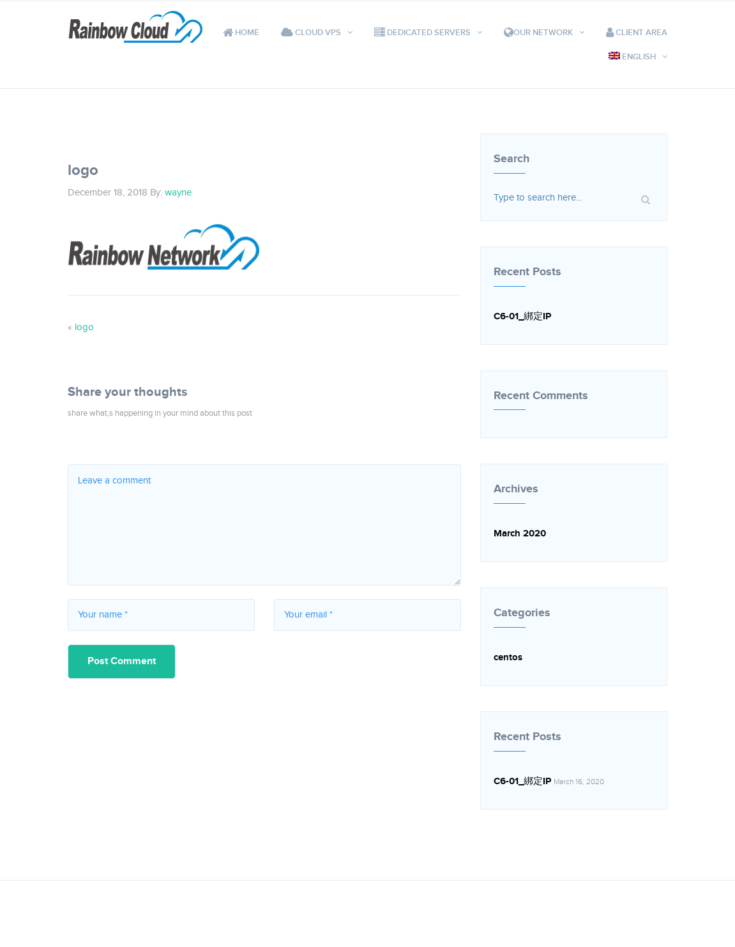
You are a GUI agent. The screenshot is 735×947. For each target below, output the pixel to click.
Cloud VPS (311, 32)
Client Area (636, 32)
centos (508, 657)
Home (241, 32)
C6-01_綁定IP (522, 316)
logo (84, 327)
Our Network (538, 32)
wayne (178, 193)
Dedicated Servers (422, 32)
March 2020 (520, 533)
